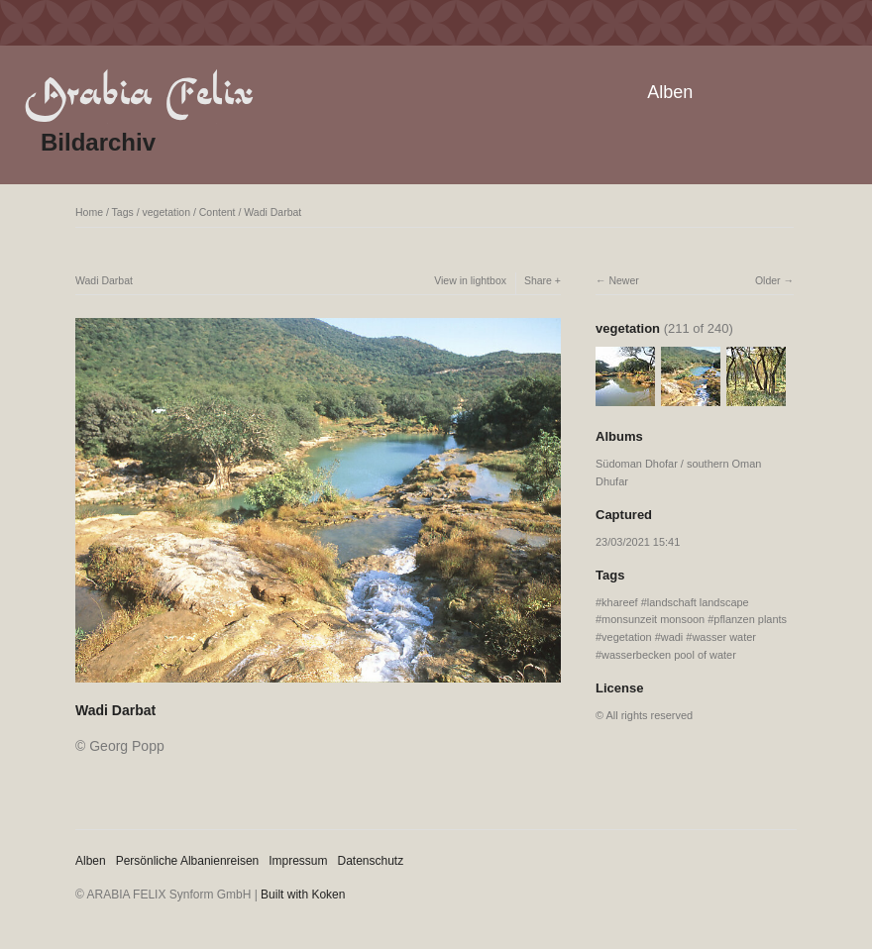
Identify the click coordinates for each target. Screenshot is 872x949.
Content (217, 212)
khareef (619, 602)
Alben (670, 92)
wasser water (724, 637)
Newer (623, 280)
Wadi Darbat (272, 212)
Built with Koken (303, 894)
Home (89, 212)
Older (768, 280)
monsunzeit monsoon (653, 619)
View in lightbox (470, 280)
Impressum (298, 861)
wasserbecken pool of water (668, 655)
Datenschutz (371, 861)
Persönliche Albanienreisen (188, 861)
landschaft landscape (698, 602)
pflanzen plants (750, 619)
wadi (672, 637)
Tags (123, 212)
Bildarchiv (98, 142)
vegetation (166, 212)
